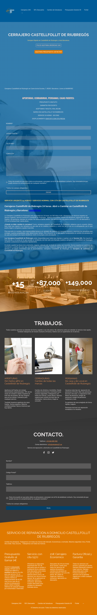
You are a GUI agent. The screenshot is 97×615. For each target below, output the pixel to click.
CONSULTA (10, 154)
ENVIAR (48, 192)
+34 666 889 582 (51, 441)
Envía (48, 508)
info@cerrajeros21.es (55, 444)
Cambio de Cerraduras (54, 10)
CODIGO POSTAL (12, 133)
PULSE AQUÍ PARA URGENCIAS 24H (48, 45)
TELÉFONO (10, 144)
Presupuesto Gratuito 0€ (73, 10)
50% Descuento (39, 10)
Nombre (9, 461)
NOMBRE (9, 123)
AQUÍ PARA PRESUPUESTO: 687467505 (48, 52)
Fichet (86, 10)
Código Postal (11, 472)
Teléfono (9, 484)
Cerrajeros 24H (26, 10)
